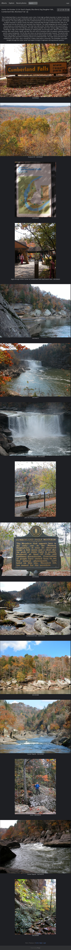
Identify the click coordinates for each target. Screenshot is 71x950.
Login (67, 3)
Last (44, 943)
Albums (4, 3)
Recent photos (21, 3)
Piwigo (38, 948)
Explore (11, 3)
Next (41, 943)
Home (3, 9)
